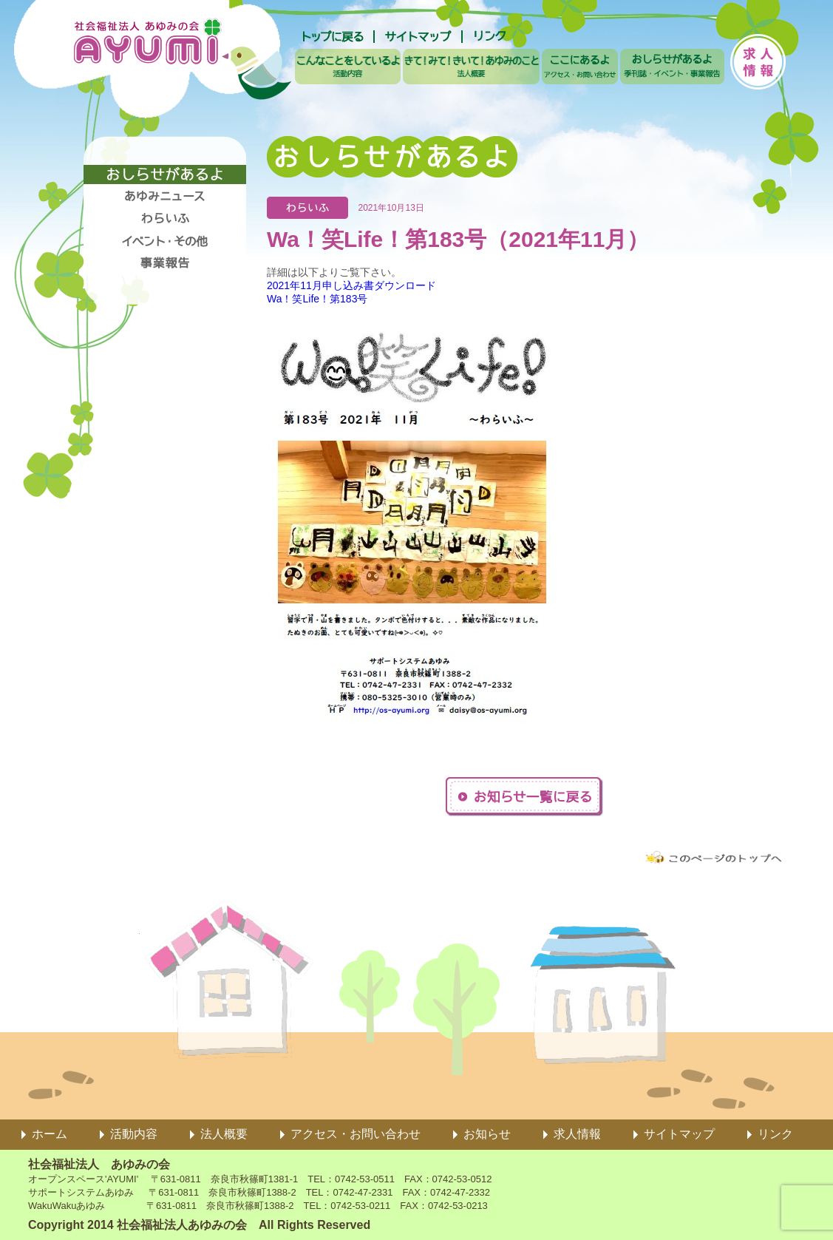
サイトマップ (679, 1134)
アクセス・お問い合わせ (355, 1134)
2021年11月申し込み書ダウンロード (351, 285)
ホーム (49, 1134)
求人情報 (577, 1134)
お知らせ (487, 1134)
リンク (775, 1134)
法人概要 (224, 1134)
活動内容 (133, 1134)
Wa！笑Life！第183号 (317, 299)
